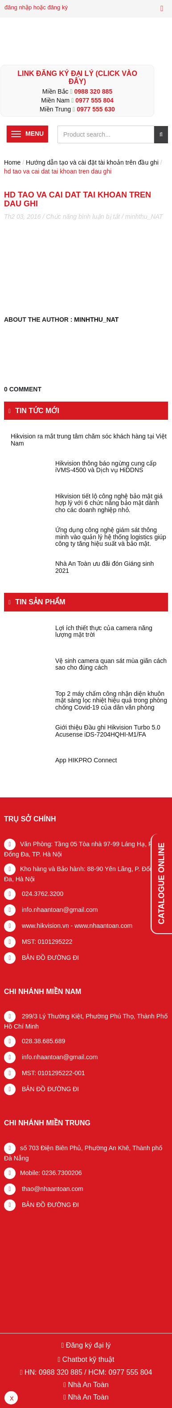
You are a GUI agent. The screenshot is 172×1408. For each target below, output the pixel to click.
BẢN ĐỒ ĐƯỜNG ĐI (49, 957)
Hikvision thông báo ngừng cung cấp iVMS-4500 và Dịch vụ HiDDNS (105, 466)
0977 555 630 (96, 109)
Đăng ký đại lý (87, 1345)
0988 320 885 (93, 91)
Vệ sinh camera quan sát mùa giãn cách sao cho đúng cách (111, 664)
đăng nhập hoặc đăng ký (36, 7)
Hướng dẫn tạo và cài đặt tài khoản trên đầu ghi (92, 162)
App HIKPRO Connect (86, 760)
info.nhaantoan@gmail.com (59, 909)
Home (12, 162)
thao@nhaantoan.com (51, 1188)
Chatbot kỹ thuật (87, 1359)
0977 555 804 (94, 100)
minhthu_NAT (144, 216)
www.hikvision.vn (44, 925)
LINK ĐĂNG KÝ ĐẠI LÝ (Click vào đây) (77, 77)
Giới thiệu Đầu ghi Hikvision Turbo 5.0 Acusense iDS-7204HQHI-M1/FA (107, 731)
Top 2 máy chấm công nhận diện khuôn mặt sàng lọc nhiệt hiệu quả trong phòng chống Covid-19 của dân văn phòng (111, 700)
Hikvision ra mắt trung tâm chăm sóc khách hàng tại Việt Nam (89, 439)
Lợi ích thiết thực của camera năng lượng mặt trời (103, 631)
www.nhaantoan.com (103, 925)
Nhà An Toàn (88, 1384)
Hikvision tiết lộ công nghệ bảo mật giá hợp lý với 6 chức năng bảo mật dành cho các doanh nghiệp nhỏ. (109, 503)
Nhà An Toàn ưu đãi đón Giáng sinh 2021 (104, 567)
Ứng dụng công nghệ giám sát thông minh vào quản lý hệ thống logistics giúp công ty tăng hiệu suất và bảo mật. (110, 537)
